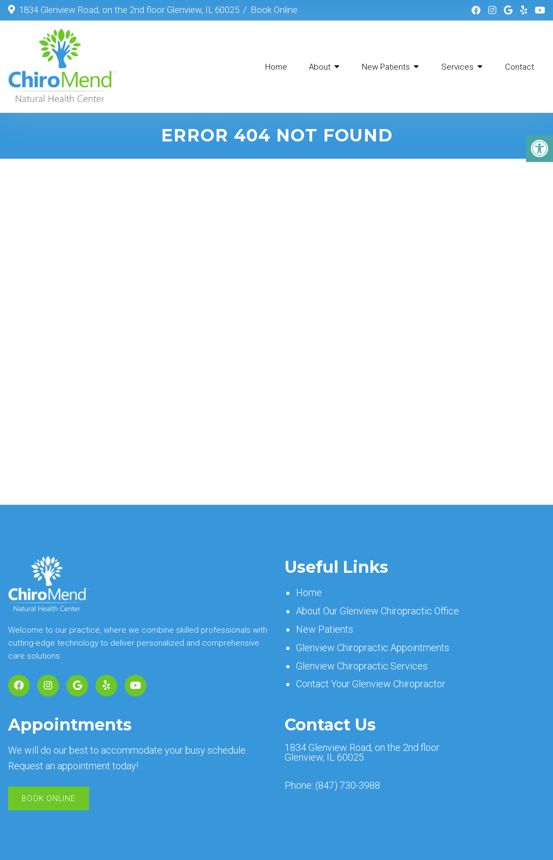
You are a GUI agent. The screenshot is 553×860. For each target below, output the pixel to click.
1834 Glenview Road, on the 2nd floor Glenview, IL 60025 (129, 9)
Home (276, 67)
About (320, 67)
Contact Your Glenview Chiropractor (371, 683)
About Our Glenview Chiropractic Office (377, 611)
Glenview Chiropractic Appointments (372, 647)
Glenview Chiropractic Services (362, 666)
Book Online (274, 9)
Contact (519, 67)
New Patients (386, 67)
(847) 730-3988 (347, 785)
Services (457, 67)
